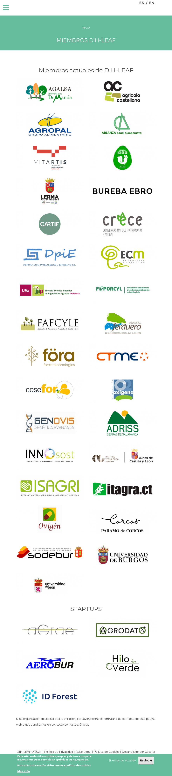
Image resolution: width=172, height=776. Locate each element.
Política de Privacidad (58, 752)
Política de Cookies (106, 752)
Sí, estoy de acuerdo (122, 761)
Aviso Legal (83, 752)
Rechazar (146, 761)
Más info (23, 771)
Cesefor (150, 752)
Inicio (86, 27)
